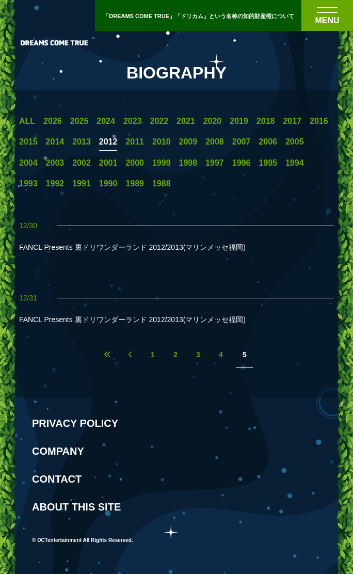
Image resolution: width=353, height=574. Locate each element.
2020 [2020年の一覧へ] (212, 121)
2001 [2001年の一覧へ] (108, 163)
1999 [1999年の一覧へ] (161, 163)
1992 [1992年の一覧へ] (55, 184)
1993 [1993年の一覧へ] (28, 184)
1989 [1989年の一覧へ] (134, 184)
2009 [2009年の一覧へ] (188, 142)
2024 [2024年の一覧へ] (106, 121)
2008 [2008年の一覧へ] (214, 142)
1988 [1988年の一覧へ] (161, 184)
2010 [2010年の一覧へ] (161, 142)
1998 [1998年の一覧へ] (188, 163)
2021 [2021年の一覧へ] (185, 121)
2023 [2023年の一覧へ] (132, 121)
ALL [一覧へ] (27, 121)
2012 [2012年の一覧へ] (108, 142)
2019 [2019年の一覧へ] (239, 121)
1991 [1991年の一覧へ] (81, 184)
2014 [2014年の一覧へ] (55, 142)
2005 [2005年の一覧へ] (294, 142)
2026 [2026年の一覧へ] (52, 121)
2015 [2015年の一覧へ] (28, 142)
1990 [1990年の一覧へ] (108, 184)
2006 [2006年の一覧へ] (268, 142)
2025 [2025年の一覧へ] (79, 121)
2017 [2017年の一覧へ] (292, 121)
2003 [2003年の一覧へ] (55, 163)
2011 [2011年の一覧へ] (134, 142)
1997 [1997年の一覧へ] (214, 163)
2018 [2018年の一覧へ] (265, 121)
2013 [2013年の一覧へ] (81, 142)
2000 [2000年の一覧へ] (134, 163)
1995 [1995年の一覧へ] (268, 163)
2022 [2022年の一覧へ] (159, 121)
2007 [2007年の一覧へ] (241, 142)
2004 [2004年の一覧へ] (28, 163)
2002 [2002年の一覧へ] (81, 163)
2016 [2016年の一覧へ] (319, 121)
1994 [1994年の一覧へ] (294, 163)
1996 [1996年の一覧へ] (241, 163)
